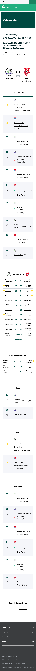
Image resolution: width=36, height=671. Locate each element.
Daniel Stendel (9, 324)
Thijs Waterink (8, 310)
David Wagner (22, 213)
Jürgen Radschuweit (21, 126)
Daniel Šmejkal (22, 239)
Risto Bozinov (21, 141)
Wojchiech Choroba (20, 208)
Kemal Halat (18, 107)
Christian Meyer (17, 226)
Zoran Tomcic (18, 129)
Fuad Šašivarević (22, 243)
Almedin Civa (27, 300)
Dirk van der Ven (22, 174)
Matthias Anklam (23, 55)
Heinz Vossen (27, 319)
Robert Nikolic (19, 123)
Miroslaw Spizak (22, 177)
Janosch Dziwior (19, 104)
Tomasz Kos (8, 296)
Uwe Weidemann (23, 156)
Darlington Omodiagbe (22, 110)
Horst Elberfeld (22, 144)
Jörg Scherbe (27, 310)
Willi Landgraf (8, 300)
